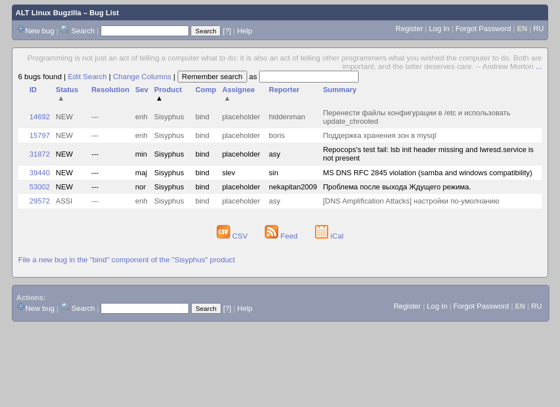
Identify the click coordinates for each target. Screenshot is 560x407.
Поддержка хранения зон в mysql (379, 135)
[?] (227, 31)
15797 (39, 135)
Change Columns (142, 76)
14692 (39, 116)
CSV (233, 236)
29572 (39, 201)
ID (33, 89)
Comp (205, 89)
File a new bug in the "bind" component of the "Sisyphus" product (126, 260)
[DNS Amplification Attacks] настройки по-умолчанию (411, 201)
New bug (39, 31)
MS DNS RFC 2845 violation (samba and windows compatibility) (427, 172)
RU (538, 28)
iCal (329, 236)
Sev (141, 89)
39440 (39, 172)
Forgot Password (483, 28)
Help (244, 31)
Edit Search (87, 76)
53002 (39, 187)
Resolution (110, 89)
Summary (339, 89)
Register (409, 28)
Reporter (284, 89)
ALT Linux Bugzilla (48, 12)
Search (82, 31)
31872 (39, 154)
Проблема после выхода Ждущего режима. (397, 187)
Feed (282, 236)
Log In (439, 28)
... (539, 66)
